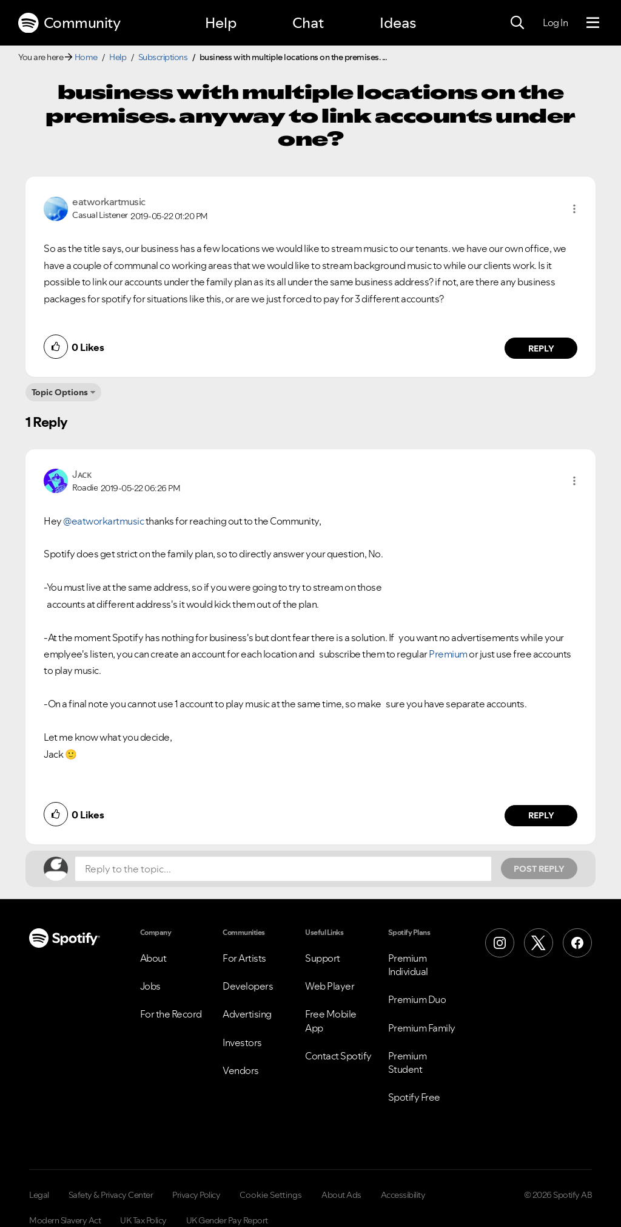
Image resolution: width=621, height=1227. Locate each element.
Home (86, 57)
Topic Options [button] (60, 392)
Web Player (329, 986)
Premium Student (407, 1062)
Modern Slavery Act (65, 1220)
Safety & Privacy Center (111, 1194)
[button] (574, 209)
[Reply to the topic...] (283, 869)
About (153, 958)
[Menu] (593, 23)
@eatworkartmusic (103, 521)
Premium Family (421, 1028)
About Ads (341, 1194)
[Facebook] (577, 942)
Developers (248, 986)
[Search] (517, 23)
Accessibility (403, 1194)
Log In (555, 22)
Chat (308, 23)
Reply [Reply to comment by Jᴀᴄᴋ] (541, 815)
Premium (448, 654)
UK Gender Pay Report (227, 1220)
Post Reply (539, 869)
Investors (242, 1042)
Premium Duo (417, 999)
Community (69, 23)
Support (322, 958)
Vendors (241, 1070)
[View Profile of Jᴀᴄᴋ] (81, 474)
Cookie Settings (271, 1194)
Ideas (398, 23)
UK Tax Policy (143, 1220)
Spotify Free (414, 1097)
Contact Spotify (338, 1055)
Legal (39, 1194)
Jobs (150, 986)
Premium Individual (408, 964)
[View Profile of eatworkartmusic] (109, 201)
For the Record (171, 1014)
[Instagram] (499, 942)
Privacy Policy (196, 1194)
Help (221, 23)
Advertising (247, 1014)
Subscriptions (163, 57)
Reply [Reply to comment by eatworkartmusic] (541, 348)
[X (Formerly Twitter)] (538, 942)
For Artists (244, 958)
